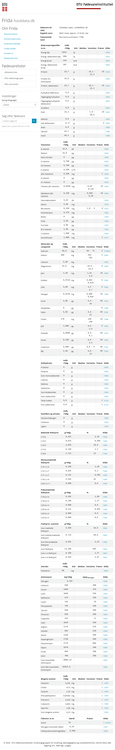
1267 (105, 727)
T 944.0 (107, 251)
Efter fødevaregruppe (14, 78)
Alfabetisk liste (11, 72)
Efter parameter (11, 84)
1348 (106, 294)
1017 (106, 237)
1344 (106, 217)
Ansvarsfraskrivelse (12, 39)
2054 (106, 570)
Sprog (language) (9, 100)
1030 (106, 262)
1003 (107, 52)
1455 (106, 683)
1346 (107, 131)
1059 (105, 585)
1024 (106, 153)
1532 (106, 301)
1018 (106, 204)
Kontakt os (8, 53)
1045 (107, 72)
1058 (106, 266)
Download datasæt (12, 43)
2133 (106, 400)
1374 (106, 225)
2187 (106, 687)
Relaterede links (11, 58)
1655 (107, 108)
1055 (106, 326)
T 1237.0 (107, 722)
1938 (107, 127)
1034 (106, 174)
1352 (106, 212)
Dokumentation (11, 34)
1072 (106, 208)
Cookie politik (10, 48)
